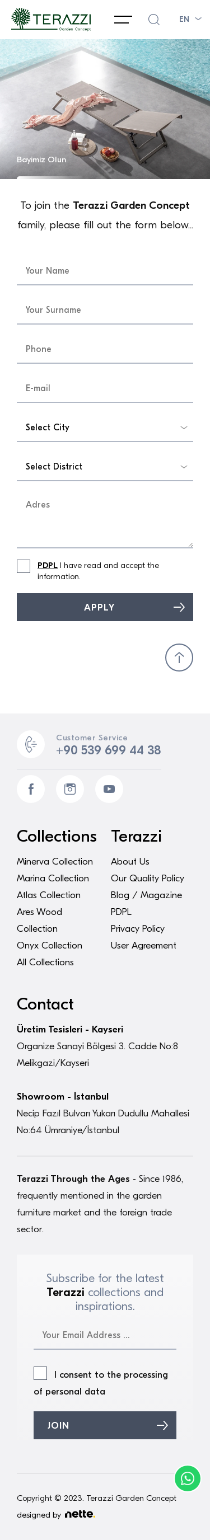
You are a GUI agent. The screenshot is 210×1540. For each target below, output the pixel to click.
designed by (56, 1514)
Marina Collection (53, 878)
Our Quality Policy (147, 878)
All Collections (45, 962)
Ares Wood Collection (39, 920)
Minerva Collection (55, 861)
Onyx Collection (49, 945)
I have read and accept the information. (88, 570)
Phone (188, 1478)
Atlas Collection (49, 895)
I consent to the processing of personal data (101, 1382)
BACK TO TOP (179, 658)
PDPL (48, 565)
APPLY (99, 607)
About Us (130, 861)
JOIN (58, 1425)
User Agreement (143, 945)
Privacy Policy (138, 928)
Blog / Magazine (146, 895)
